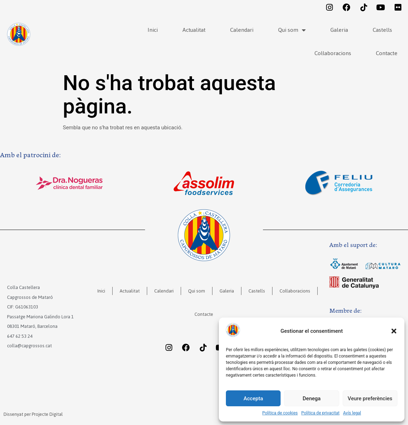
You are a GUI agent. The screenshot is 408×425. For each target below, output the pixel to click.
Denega (312, 398)
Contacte (386, 53)
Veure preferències (370, 398)
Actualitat (193, 29)
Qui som (292, 30)
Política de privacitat (320, 413)
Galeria (339, 29)
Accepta (253, 398)
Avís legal (352, 413)
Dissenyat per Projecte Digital (33, 414)
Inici (153, 29)
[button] (393, 331)
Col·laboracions (332, 53)
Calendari (241, 29)
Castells (382, 29)
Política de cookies (280, 413)
